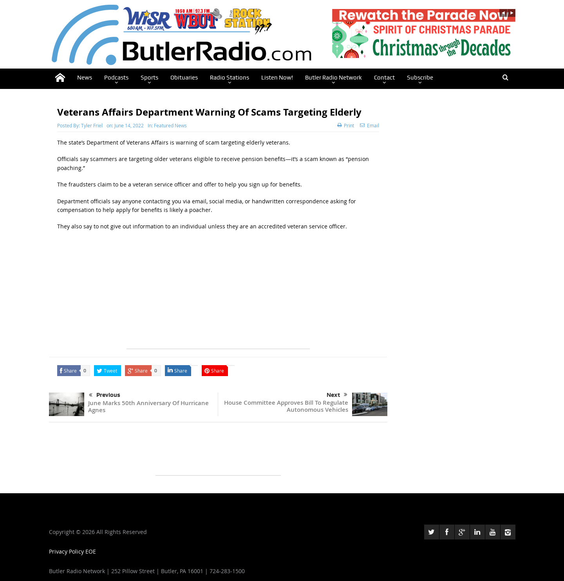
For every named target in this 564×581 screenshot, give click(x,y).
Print (345, 125)
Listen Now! (277, 77)
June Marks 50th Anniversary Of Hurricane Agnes (148, 406)
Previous (104, 395)
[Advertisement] (218, 294)
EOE (90, 551)
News (84, 77)
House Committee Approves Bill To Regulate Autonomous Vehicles (286, 406)
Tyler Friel (92, 125)
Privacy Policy (67, 551)
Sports (149, 77)
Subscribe (420, 77)
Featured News (170, 125)
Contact (384, 77)
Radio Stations (229, 77)
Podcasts (116, 77)
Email (369, 125)
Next (337, 395)
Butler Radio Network (333, 77)
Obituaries (184, 77)
